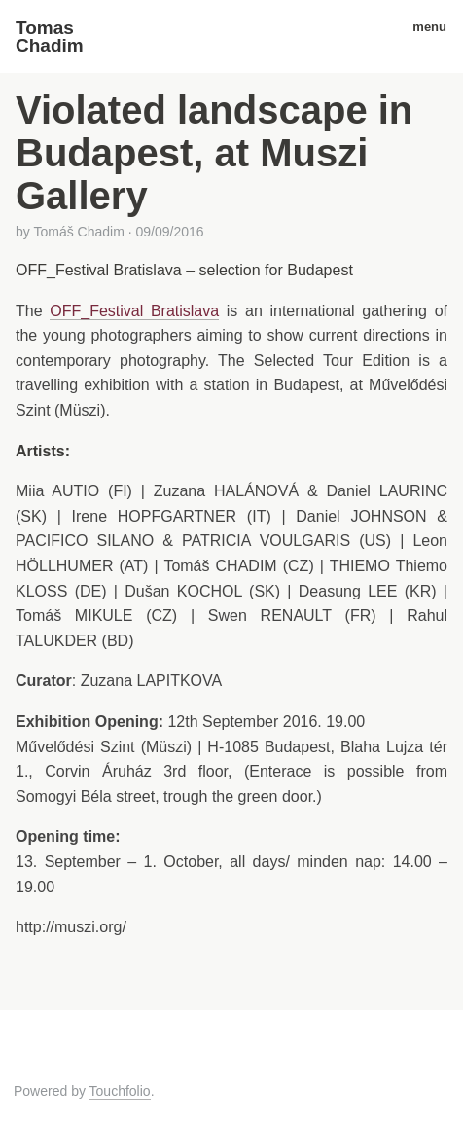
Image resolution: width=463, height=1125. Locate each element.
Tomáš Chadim (78, 231)
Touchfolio (120, 1091)
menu (422, 26)
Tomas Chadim (50, 36)
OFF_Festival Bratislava (134, 311)
